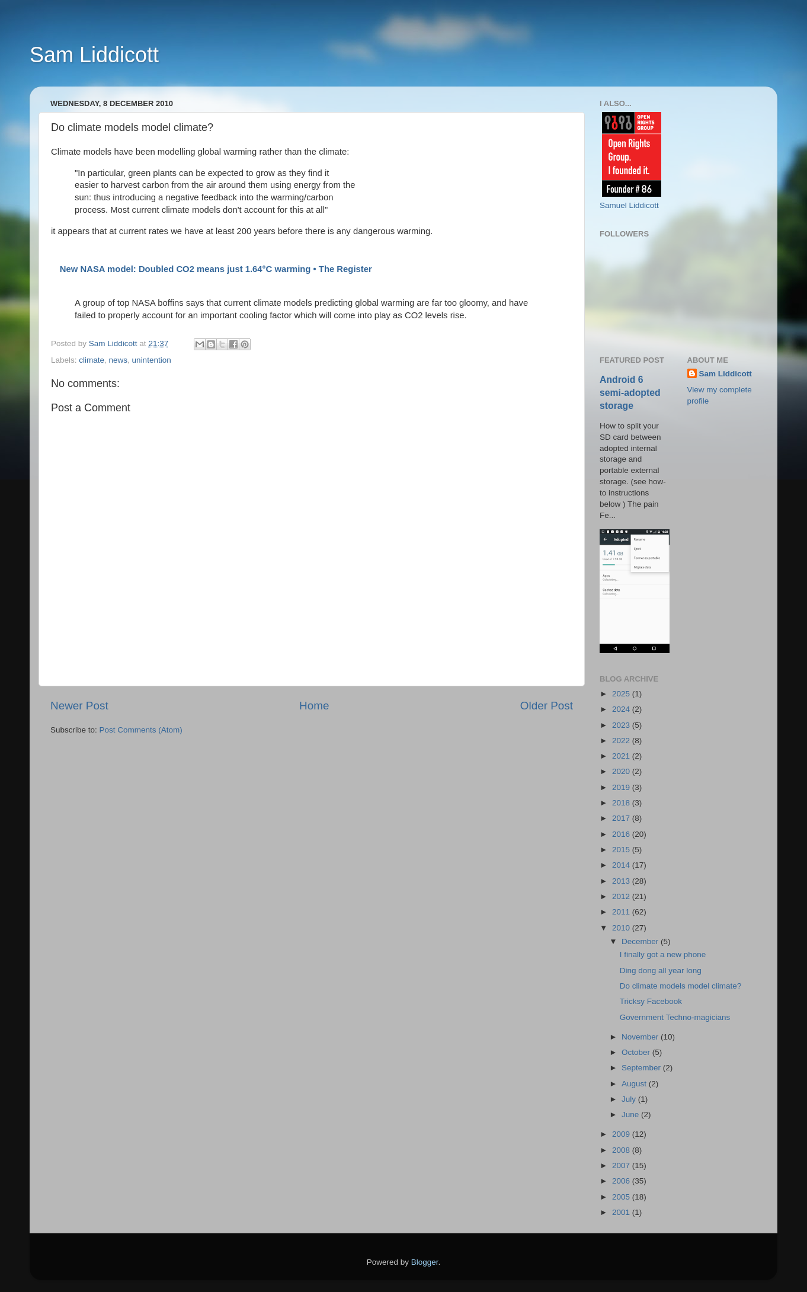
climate (91, 360)
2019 (622, 787)
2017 (622, 818)
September (642, 1067)
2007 (622, 1165)
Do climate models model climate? (681, 985)
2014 (622, 865)
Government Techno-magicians (675, 1017)
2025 (622, 693)
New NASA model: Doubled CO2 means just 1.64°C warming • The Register (216, 269)
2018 (622, 802)
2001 (622, 1212)
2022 (622, 740)
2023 (622, 725)
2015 (622, 849)
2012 (622, 896)
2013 (622, 881)
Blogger (424, 1262)
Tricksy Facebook (651, 1001)
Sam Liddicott (94, 55)
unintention (151, 360)
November (641, 1036)
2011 (622, 911)
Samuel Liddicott (629, 205)
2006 (622, 1180)
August (635, 1083)
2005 (622, 1196)
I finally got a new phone (663, 954)
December (641, 941)
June (631, 1114)
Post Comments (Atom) (141, 729)
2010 (622, 927)
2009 (622, 1134)
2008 (622, 1150)
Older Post (546, 705)
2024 (622, 709)
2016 (622, 834)
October (637, 1052)
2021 (622, 755)
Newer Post (79, 705)
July (630, 1099)
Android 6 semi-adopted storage (630, 393)
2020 (622, 771)
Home (314, 705)
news (118, 360)
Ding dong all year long (661, 970)
